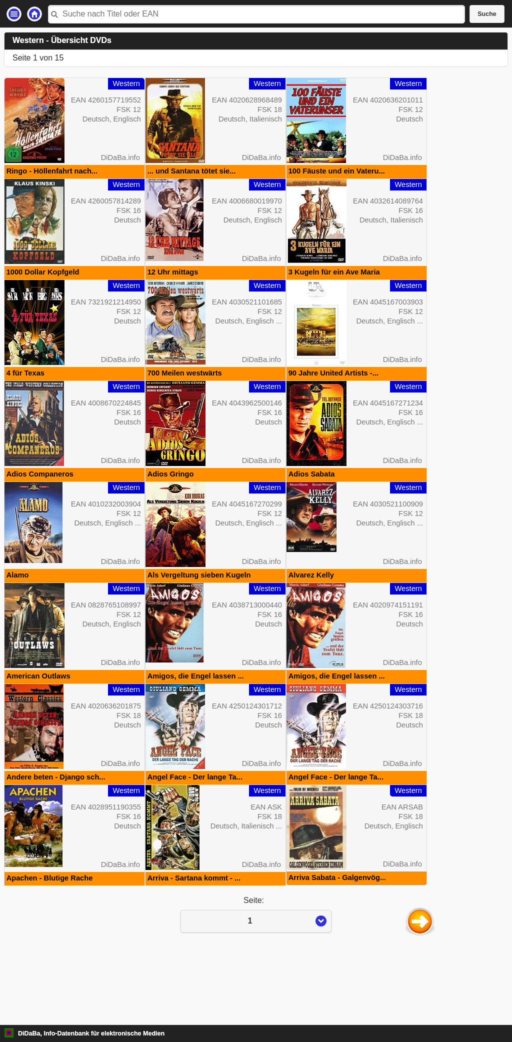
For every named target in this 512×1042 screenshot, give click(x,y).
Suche (487, 14)
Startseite (34, 14)
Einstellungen (14, 14)
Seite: (256, 980)
